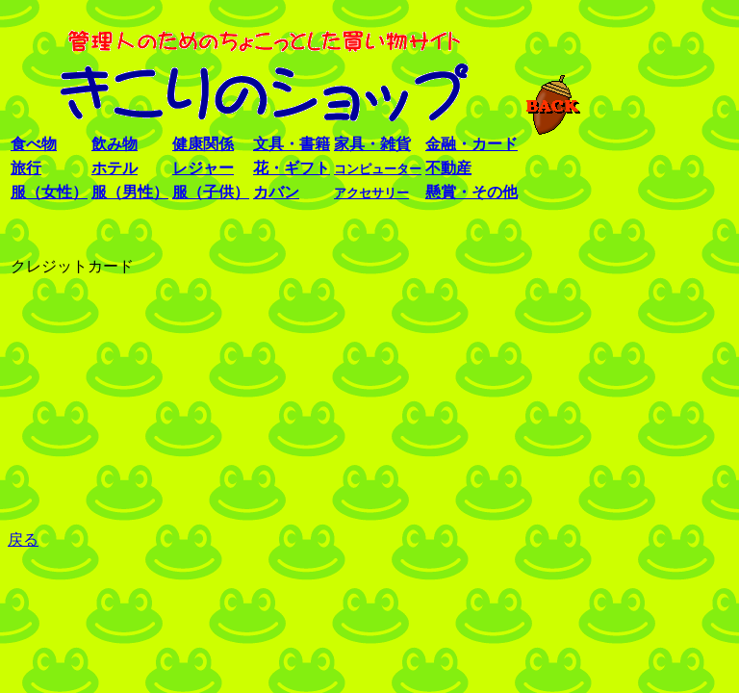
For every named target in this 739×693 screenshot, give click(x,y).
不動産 (448, 168)
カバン (276, 192)
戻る (23, 539)
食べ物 (34, 144)
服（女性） (49, 192)
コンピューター (377, 169)
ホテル (114, 168)
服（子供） (210, 192)
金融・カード (471, 144)
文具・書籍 (291, 144)
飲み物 (114, 144)
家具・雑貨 (372, 144)
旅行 (26, 168)
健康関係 (203, 144)
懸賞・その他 (471, 192)
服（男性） (129, 192)
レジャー (203, 168)
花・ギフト (291, 168)
